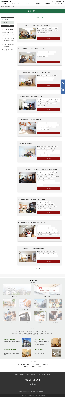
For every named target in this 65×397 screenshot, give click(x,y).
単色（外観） (52, 54)
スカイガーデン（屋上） (40, 150)
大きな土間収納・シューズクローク (42, 56)
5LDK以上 (55, 146)
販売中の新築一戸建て (25, 364)
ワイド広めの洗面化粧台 (40, 127)
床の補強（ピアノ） (52, 103)
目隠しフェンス (39, 105)
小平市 (43, 374)
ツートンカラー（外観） (40, 79)
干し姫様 (43, 255)
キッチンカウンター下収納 (48, 230)
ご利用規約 (36, 369)
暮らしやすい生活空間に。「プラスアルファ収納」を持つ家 (8, 28)
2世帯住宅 (45, 146)
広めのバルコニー (51, 234)
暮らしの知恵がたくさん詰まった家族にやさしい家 (8, 50)
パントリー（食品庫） (40, 152)
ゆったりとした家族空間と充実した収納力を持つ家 (8, 45)
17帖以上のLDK (44, 28)
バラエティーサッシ (52, 101)
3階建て (52, 146)
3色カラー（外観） (55, 28)
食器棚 (44, 105)
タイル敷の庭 (46, 101)
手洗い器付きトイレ (54, 255)
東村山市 (27, 374)
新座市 (39, 374)
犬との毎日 (47, 32)
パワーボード (54, 51)
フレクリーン (39, 54)
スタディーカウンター (50, 77)
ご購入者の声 (4, 22)
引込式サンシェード (40, 129)
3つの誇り (39, 366)
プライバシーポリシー (20, 369)
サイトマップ (29, 369)
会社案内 (27, 3)
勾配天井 (47, 127)
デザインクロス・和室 (40, 180)
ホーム (18, 364)
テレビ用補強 (47, 253)
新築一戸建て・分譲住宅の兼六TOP (5, 6)
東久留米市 (33, 374)
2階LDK (45, 122)
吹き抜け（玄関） (40, 182)
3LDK (50, 51)
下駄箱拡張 (39, 255)
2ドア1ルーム (49, 28)
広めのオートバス (57, 182)
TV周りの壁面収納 (49, 99)
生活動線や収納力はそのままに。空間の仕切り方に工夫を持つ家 (8, 34)
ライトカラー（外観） (45, 54)
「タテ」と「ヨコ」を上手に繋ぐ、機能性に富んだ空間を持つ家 (8, 40)
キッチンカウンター (47, 148)
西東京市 (22, 374)
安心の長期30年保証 (44, 364)
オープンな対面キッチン (56, 99)
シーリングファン (40, 232)
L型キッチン (50, 30)
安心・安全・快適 (35, 364)
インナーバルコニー (40, 148)
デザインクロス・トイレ (49, 79)
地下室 (58, 152)
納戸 (45, 129)
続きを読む (49, 38)
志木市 (48, 374)
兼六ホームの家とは (16, 3)
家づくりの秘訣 (5, 19)
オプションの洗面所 (40, 176)
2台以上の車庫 (46, 51)
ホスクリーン (47, 206)
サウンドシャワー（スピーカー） (49, 176)
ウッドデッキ (39, 77)
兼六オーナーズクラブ (44, 369)
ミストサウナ (47, 180)
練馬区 (16, 374)
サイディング (55, 30)
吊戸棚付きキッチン (53, 206)
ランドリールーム (52, 180)
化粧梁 (38, 32)
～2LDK (39, 28)
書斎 (55, 234)
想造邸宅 (26, 366)
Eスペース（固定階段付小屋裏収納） (42, 30)
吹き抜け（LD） (42, 32)
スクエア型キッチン (40, 101)
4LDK (44, 75)
